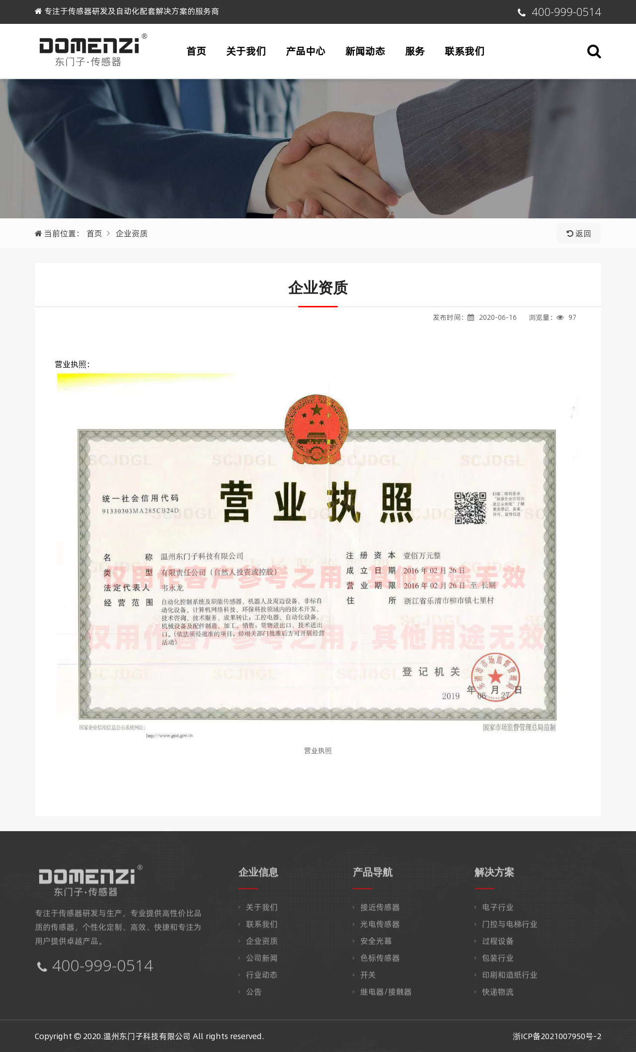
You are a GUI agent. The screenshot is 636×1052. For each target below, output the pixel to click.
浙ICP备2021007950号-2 (557, 1036)
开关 (368, 977)
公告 (254, 994)
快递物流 (498, 994)
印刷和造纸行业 (510, 977)
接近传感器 (380, 910)
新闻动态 (365, 51)
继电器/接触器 (386, 994)
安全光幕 (376, 944)
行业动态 (262, 977)
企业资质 (132, 233)
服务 (415, 51)
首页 (196, 51)
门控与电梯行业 (510, 927)
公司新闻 (262, 961)
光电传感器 (380, 927)
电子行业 (498, 910)
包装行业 (498, 961)
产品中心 (305, 51)
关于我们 (246, 51)
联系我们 (464, 51)
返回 (578, 233)
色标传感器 (380, 961)
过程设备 (498, 944)
